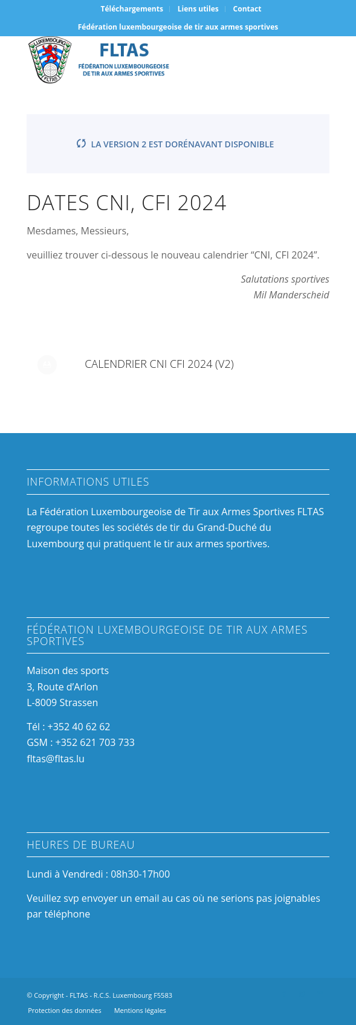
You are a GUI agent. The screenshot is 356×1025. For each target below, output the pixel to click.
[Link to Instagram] (302, 994)
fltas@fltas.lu (56, 758)
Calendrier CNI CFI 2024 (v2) (159, 363)
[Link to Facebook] (284, 994)
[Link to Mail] (320, 994)
